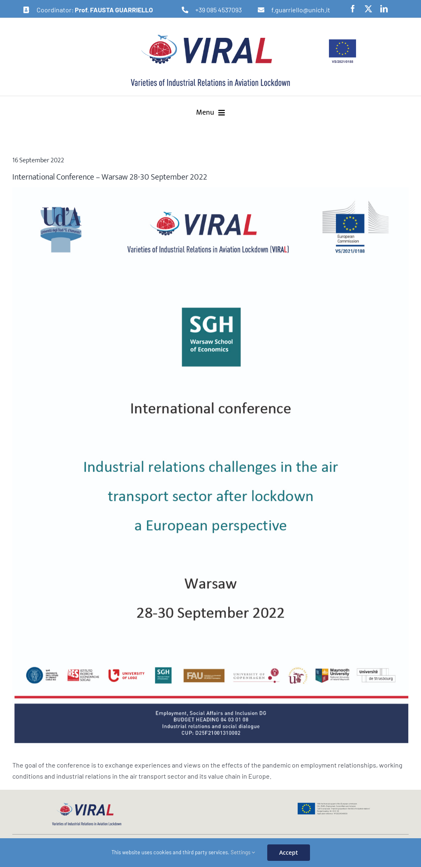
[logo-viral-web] (86, 805)
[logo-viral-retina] (210, 35)
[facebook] (352, 8)
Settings (243, 852)
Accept (288, 852)
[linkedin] (384, 8)
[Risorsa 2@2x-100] (210, 467)
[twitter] (368, 8)
